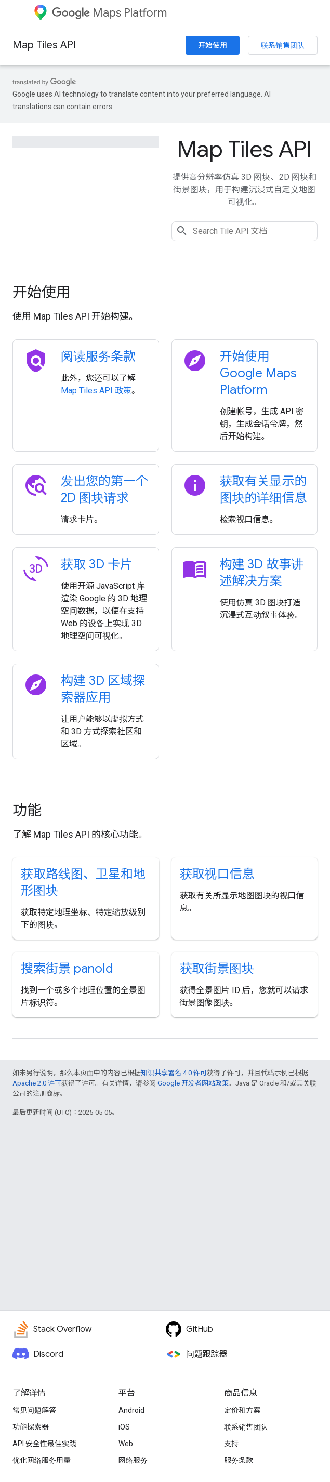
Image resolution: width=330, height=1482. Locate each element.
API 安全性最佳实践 (44, 1443)
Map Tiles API (44, 44)
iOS (124, 1427)
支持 (231, 1443)
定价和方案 (242, 1410)
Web (125, 1443)
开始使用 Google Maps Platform (258, 373)
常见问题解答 (34, 1410)
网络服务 (133, 1460)
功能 (27, 810)
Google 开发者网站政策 (193, 1083)
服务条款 (238, 1460)
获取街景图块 (217, 968)
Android (131, 1410)
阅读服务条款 (98, 356)
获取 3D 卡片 (97, 564)
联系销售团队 (283, 45)
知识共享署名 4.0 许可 (174, 1073)
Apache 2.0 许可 (36, 1083)
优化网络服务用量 (41, 1460)
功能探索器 (30, 1427)
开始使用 (212, 45)
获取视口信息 (217, 874)
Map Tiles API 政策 (96, 390)
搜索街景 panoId (67, 968)
